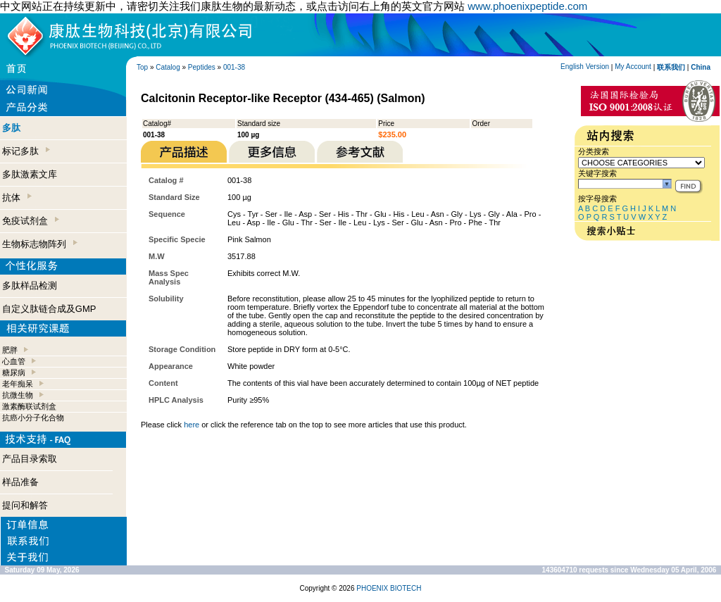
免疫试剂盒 (30, 220)
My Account (633, 66)
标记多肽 (26, 151)
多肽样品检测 (29, 285)
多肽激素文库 (29, 174)
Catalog (168, 67)
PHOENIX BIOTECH (388, 588)
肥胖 (10, 350)
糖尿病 (13, 372)
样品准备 (20, 482)
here (191, 424)
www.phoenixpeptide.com (527, 6)
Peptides (201, 67)
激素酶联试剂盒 (29, 406)
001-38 (234, 67)
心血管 (13, 361)
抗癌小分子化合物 (33, 417)
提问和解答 (25, 505)
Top (142, 67)
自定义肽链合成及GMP (49, 308)
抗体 (17, 197)
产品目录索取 (29, 458)
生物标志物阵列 (39, 244)
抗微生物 (17, 395)
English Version (584, 66)
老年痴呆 (17, 384)
